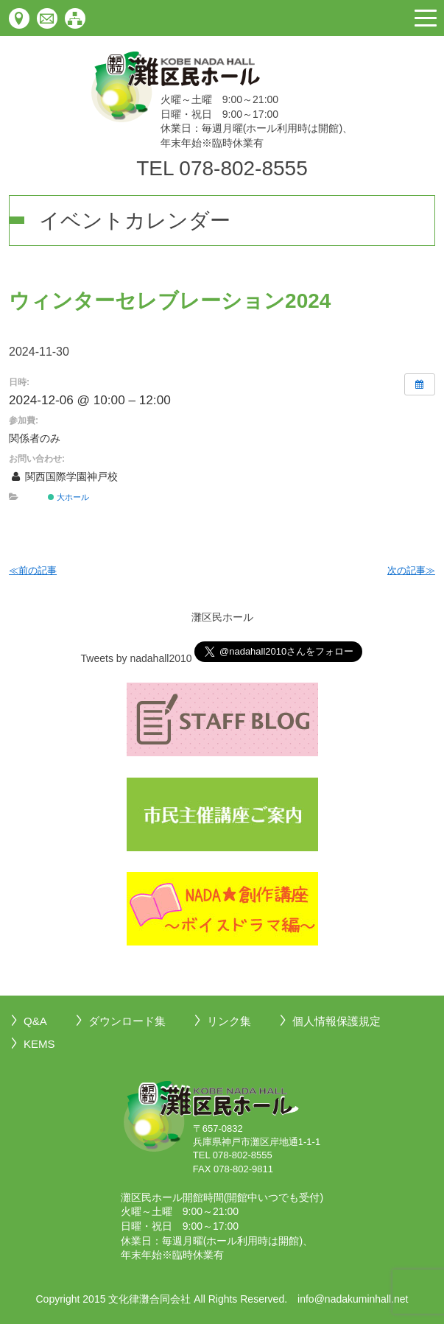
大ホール (68, 497)
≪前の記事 (33, 570)
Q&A (35, 1021)
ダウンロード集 (127, 1021)
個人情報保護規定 (336, 1021)
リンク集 (229, 1021)
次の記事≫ (411, 570)
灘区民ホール (222, 617)
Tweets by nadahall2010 (136, 658)
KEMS (39, 1044)
